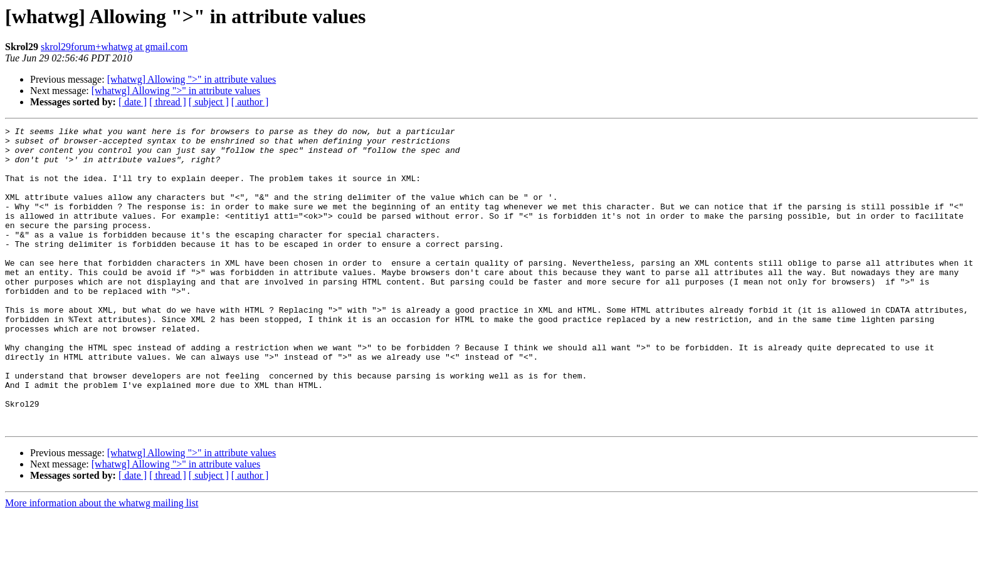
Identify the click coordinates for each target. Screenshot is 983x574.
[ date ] (132, 102)
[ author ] (250, 102)
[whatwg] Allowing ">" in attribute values (191, 79)
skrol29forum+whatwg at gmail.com (114, 46)
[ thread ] (167, 102)
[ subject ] (209, 102)
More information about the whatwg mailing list (101, 563)
